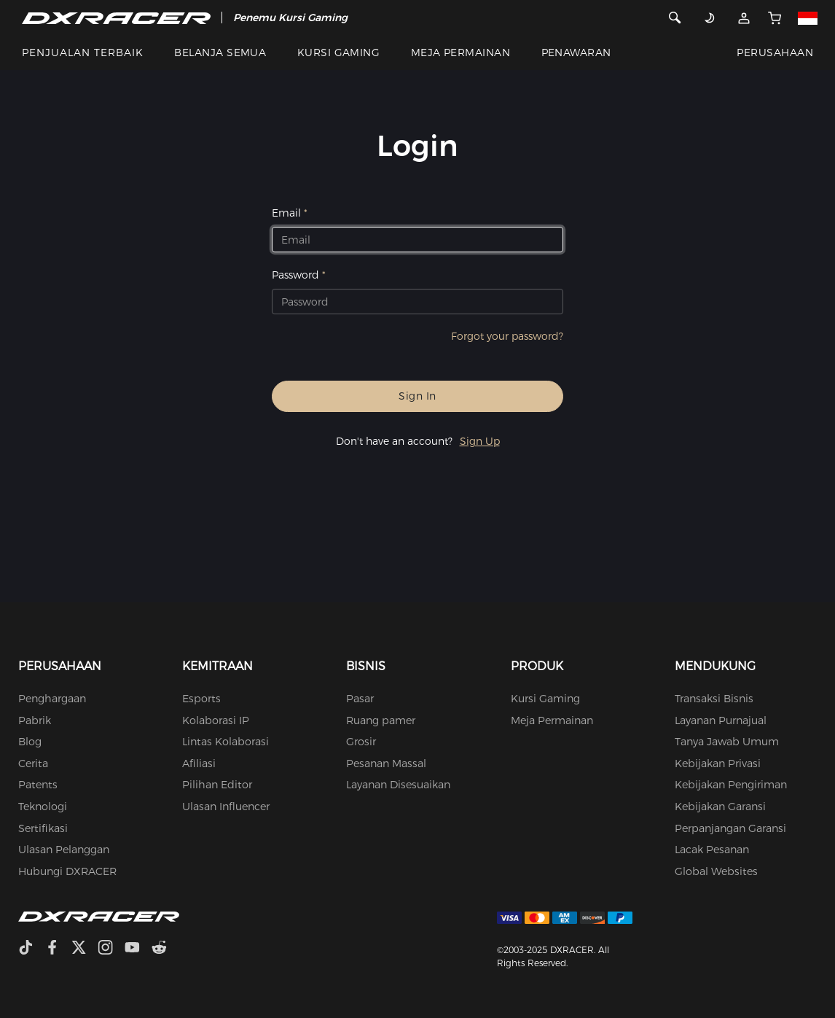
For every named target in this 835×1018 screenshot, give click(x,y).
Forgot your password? (507, 336)
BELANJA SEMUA (220, 52)
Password (295, 274)
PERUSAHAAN (775, 52)
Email (286, 212)
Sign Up (480, 441)
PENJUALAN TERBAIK (83, 52)
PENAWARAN (576, 52)
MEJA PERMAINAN (461, 52)
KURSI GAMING (338, 52)
